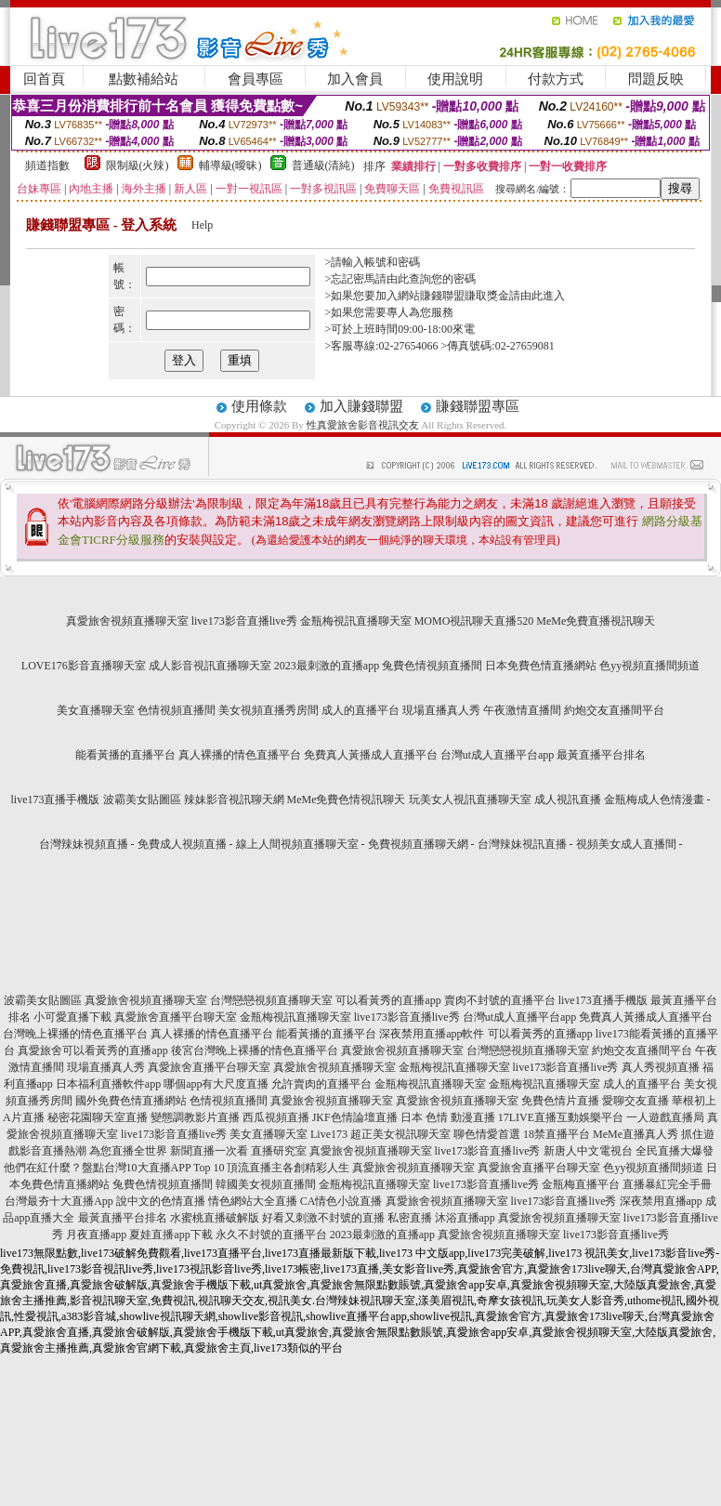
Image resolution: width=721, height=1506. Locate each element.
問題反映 (656, 79)
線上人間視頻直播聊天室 (297, 844)
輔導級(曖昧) (230, 165)
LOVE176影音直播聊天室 (83, 665)
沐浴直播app (465, 1217)
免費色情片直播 (560, 1100)
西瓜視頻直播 (276, 1117)
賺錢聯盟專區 (477, 406)
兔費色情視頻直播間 (432, 665)
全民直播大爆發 (675, 1150)
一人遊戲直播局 (665, 1117)
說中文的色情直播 (160, 1201)
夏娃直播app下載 (170, 1234)
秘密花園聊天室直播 (97, 1117)
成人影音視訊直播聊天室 (210, 665)
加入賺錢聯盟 (361, 406)
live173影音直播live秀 (244, 621)
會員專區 (255, 79)
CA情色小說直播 (341, 1201)
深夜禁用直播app (661, 1201)
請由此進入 (537, 295)
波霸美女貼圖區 (142, 799)
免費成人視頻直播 (182, 844)
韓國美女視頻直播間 (266, 1184)
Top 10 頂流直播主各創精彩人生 (271, 1167)
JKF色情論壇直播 (355, 1117)
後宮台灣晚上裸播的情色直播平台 (254, 1050)
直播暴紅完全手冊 (667, 1184)
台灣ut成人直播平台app (497, 754)
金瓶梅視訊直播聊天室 (356, 621)
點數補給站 (143, 79)
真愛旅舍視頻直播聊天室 (127, 621)
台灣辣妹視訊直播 (522, 844)
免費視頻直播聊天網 (418, 844)
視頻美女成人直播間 (626, 844)
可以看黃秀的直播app (387, 1000)
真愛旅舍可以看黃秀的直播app (92, 1050)
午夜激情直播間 (522, 710)
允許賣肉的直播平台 (321, 1083)
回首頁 (44, 79)
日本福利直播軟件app (108, 1083)
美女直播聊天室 (96, 710)
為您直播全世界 (128, 1150)
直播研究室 (279, 1150)
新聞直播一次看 (209, 1150)
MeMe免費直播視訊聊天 (595, 621)
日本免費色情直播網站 (540, 665)
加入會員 (355, 79)
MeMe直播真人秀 (635, 1134)
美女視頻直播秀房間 (268, 710)
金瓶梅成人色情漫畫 (654, 799)
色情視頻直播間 (177, 710)
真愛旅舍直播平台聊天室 (175, 1017)
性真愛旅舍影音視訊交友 (363, 424)
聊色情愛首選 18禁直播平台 (521, 1134)
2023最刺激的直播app (326, 665)
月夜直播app (96, 1234)
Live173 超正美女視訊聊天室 (380, 1134)
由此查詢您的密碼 (431, 278)
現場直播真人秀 (441, 710)
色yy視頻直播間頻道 (649, 665)
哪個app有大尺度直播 (216, 1083)
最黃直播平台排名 (601, 754)
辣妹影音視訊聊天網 (234, 799)
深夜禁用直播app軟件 (431, 1033)
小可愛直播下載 (72, 1017)
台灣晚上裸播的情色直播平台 (75, 1033)
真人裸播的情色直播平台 (239, 754)
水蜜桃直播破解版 (214, 1217)
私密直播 (409, 1217)
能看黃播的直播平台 (125, 754)
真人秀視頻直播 (661, 1067)
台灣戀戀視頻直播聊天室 (271, 1000)
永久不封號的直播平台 (271, 1234)
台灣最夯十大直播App (59, 1201)
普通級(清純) (323, 165)
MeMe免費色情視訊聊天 (346, 799)
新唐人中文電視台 (588, 1150)
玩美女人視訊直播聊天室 (470, 799)
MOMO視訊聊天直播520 (474, 621)
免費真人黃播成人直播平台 (371, 754)
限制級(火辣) (137, 165)
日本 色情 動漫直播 (447, 1117)
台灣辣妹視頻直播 (83, 844)
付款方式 (555, 79)
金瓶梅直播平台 (581, 1184)
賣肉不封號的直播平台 (500, 1000)
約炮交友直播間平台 (614, 710)
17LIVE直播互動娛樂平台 (560, 1117)
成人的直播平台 (360, 710)
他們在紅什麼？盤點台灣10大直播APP (97, 1167)
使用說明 (455, 79)
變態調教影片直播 (195, 1117)
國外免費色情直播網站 (131, 1100)
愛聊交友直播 (635, 1100)
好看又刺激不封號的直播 (323, 1217)
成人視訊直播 (567, 799)
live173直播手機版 (55, 799)
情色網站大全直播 (252, 1201)
